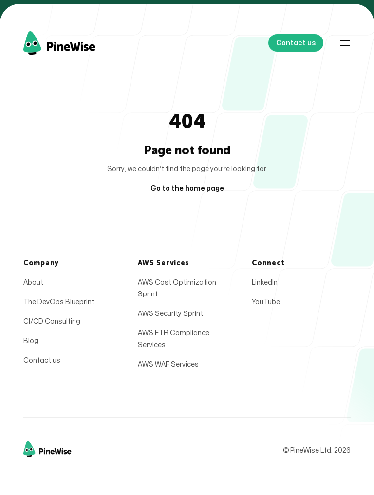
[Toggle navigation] (344, 43)
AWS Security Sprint (170, 315)
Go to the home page (187, 188)
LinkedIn (265, 284)
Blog (30, 343)
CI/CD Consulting (51, 323)
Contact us (41, 362)
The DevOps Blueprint (58, 304)
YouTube (266, 304)
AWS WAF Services (168, 366)
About (33, 284)
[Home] (70, 43)
